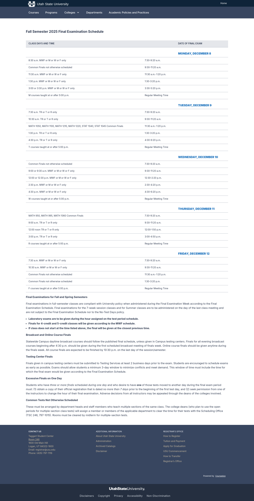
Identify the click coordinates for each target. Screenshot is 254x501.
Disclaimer (101, 451)
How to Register (171, 436)
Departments (94, 12)
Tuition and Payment (174, 441)
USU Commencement (174, 451)
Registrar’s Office (172, 461)
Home (223, 3)
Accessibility (135, 495)
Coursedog (220, 476)
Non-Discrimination (158, 495)
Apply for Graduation (174, 446)
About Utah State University (111, 436)
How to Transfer (171, 456)
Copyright (104, 495)
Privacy (118, 495)
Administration (103, 441)
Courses (34, 12)
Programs (51, 12)
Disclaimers (87, 495)
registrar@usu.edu (45, 449)
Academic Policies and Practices (129, 12)
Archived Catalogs (105, 446)
